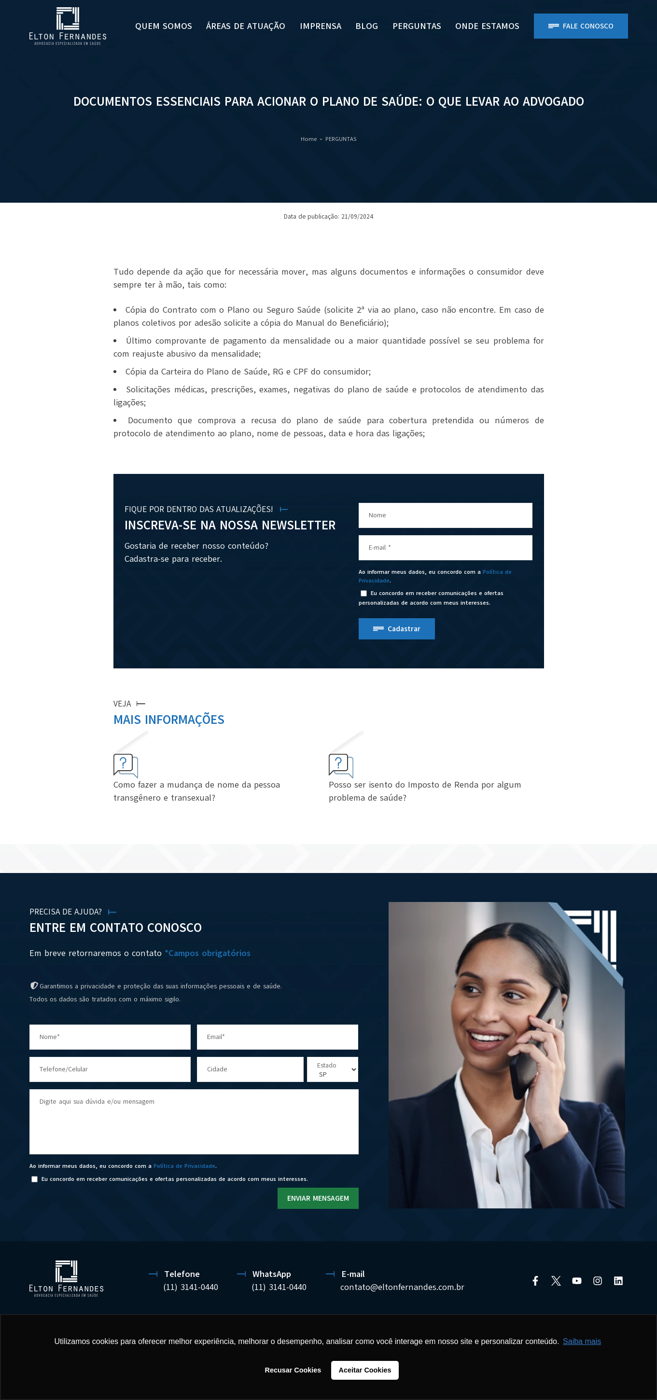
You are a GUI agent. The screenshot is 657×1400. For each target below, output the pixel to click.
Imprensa (320, 26)
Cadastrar (404, 629)
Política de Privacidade (184, 1166)
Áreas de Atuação (245, 26)
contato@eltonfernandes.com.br (402, 1287)
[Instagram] (597, 1280)
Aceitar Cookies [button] (365, 1370)
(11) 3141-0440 (190, 1287)
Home (309, 139)
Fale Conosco (588, 26)
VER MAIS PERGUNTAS (508, 810)
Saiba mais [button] (582, 1341)
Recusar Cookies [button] (293, 1370)
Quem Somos (163, 26)
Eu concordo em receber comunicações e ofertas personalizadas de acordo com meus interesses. (431, 598)
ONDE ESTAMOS (487, 26)
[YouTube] (577, 1280)
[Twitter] (556, 1280)
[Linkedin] (618, 1280)
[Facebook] (535, 1280)
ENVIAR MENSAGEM (318, 1198)
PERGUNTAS (416, 26)
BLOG (366, 26)
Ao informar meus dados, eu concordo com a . (435, 576)
